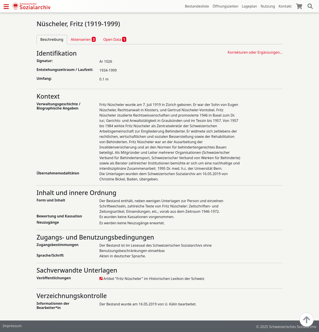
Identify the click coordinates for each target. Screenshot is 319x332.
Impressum (12, 325)
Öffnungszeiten (225, 6)
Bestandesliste (197, 6)
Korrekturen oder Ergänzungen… (255, 52)
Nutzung (268, 6)
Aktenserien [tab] (83, 39)
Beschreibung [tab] (51, 39)
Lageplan (249, 6)
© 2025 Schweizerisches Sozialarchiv (286, 326)
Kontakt (285, 6)
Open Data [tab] (114, 39)
